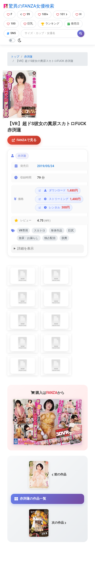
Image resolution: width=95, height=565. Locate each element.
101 (61, 14)
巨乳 (28, 23)
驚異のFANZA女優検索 (29, 6)
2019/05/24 (45, 166)
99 (25, 14)
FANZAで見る (24, 140)
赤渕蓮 (28, 56)
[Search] (49, 33)
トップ (15, 56)
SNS (11, 33)
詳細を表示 (25, 248)
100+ (43, 14)
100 (11, 23)
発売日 (73, 23)
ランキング (50, 23)
